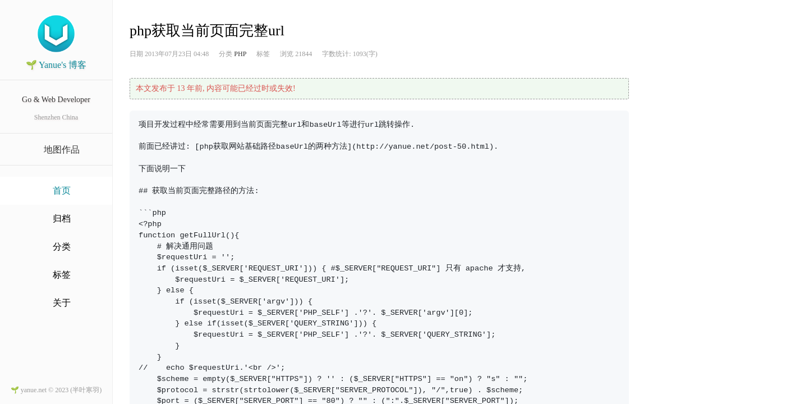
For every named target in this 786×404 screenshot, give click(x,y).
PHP (240, 54)
